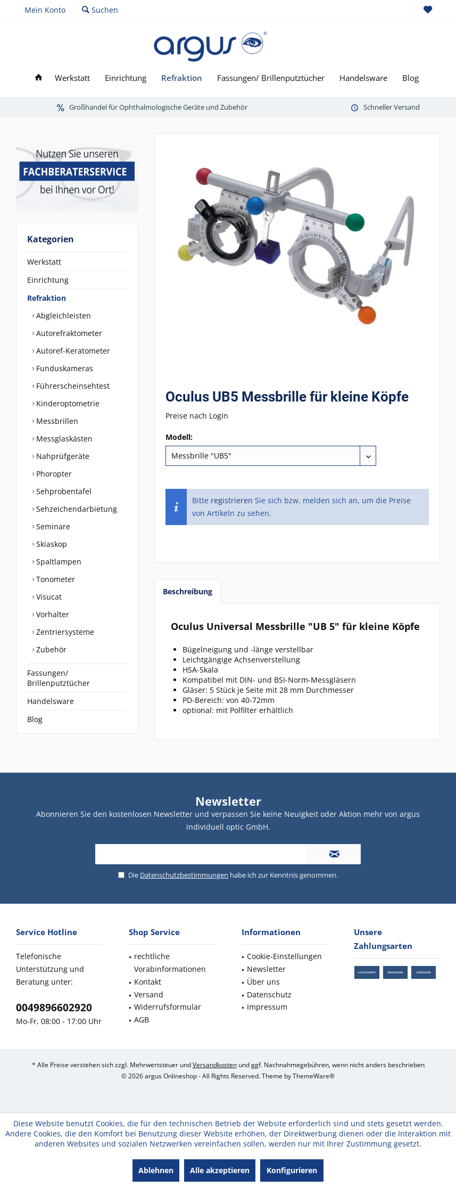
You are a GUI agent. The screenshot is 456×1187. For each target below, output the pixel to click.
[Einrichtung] (125, 78)
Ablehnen (155, 1170)
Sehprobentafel (63, 491)
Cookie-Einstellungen (284, 956)
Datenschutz (269, 994)
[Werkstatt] (72, 78)
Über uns (263, 982)
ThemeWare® (314, 1075)
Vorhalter (51, 614)
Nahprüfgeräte (61, 456)
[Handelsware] (363, 78)
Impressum (267, 1007)
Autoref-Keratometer (72, 351)
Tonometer (54, 579)
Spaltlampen (57, 561)
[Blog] (410, 78)
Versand (148, 994)
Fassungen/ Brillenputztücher (58, 678)
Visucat (48, 597)
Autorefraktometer (68, 333)
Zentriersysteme (64, 632)
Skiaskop (50, 544)
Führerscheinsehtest (72, 386)
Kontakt (147, 982)
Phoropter (53, 474)
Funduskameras (63, 368)
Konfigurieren (292, 1170)
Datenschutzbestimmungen (184, 875)
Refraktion (46, 298)
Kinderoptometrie (67, 403)
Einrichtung (48, 280)
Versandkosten (215, 1064)
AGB (141, 1019)
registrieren (232, 500)
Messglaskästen (63, 438)
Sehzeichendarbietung (75, 509)
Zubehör (50, 649)
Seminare (52, 526)
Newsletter (266, 969)
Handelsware (50, 701)
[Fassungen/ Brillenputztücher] (271, 78)
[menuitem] (427, 10)
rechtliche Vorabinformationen (170, 962)
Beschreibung (187, 591)
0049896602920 (54, 1007)
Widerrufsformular (167, 1007)
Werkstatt (44, 262)
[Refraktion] (182, 78)
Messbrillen (56, 421)
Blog (35, 719)
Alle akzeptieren (220, 1170)
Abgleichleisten (62, 315)
